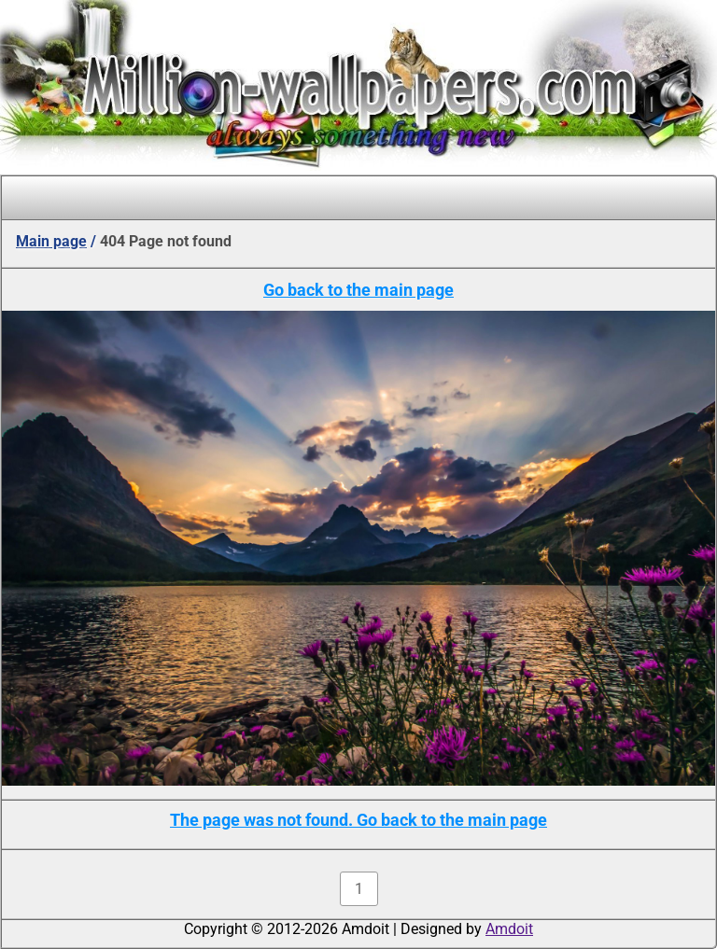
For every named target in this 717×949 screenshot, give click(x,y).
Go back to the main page (358, 290)
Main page (51, 241)
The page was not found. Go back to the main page (358, 820)
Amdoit (509, 929)
